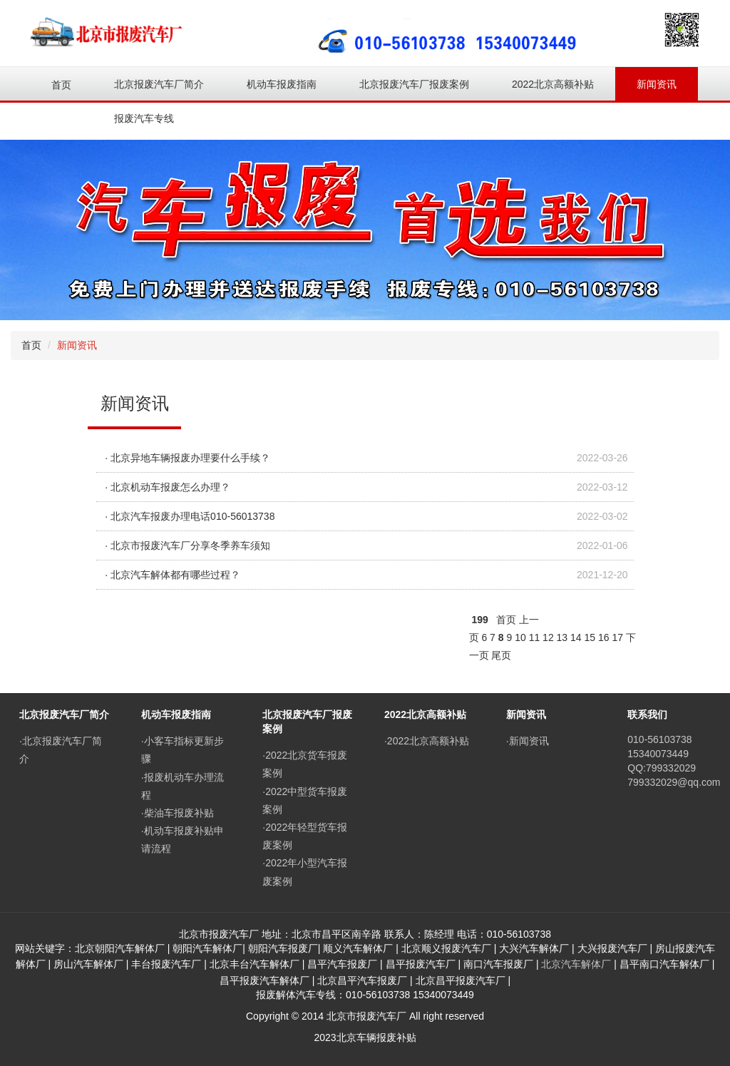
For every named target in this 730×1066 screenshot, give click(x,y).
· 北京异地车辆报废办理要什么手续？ (187, 457)
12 (548, 637)
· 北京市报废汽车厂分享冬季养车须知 (187, 545)
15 (590, 637)
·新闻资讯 (527, 741)
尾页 (501, 655)
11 (534, 637)
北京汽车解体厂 (576, 964)
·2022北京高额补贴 (426, 741)
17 (617, 637)
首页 (61, 85)
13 (562, 637)
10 (520, 637)
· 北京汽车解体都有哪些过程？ (172, 574)
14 (576, 637)
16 (604, 637)
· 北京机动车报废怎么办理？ (167, 487)
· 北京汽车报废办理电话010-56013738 (189, 516)
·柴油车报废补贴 (177, 813)
